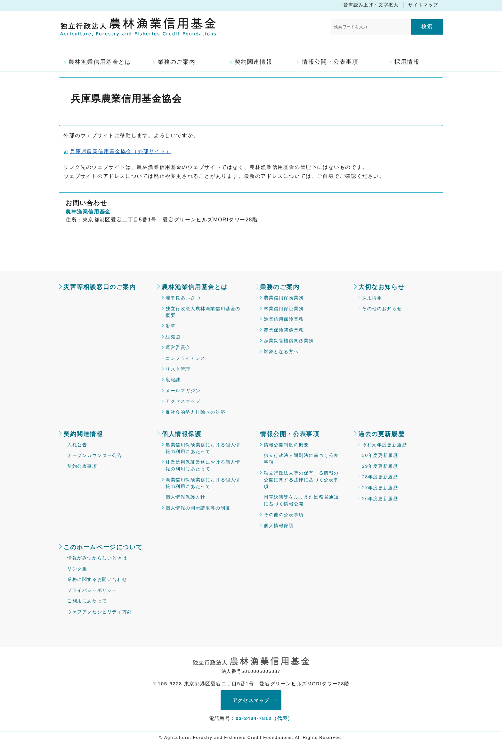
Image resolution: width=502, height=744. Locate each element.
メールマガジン (183, 390)
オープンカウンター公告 (94, 455)
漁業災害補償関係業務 (289, 340)
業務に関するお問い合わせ (97, 579)
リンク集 (77, 568)
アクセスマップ (183, 401)
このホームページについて (102, 547)
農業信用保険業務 (284, 297)
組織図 (173, 336)
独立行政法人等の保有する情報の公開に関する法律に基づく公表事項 (301, 479)
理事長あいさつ (183, 297)
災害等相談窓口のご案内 (99, 287)
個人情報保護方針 (186, 497)
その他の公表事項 (284, 514)
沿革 (170, 325)
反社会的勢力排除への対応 (195, 412)
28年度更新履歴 (380, 476)
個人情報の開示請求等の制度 (198, 507)
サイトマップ (423, 4)
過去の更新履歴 (381, 434)
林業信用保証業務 (284, 308)
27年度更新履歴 (380, 487)
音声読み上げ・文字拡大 (371, 4)
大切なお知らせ (381, 287)
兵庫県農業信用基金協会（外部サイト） (120, 151)
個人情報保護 (181, 434)
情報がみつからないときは (97, 557)
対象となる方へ (281, 351)
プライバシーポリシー (92, 590)
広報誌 (173, 379)
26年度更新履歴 (380, 498)
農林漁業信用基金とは (195, 287)
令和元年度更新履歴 (384, 444)
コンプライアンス (186, 358)
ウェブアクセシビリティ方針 (99, 611)
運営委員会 (178, 347)
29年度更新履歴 (380, 466)
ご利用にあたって (87, 600)
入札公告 (77, 444)
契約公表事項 (82, 466)
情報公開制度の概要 (286, 444)
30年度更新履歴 (380, 455)
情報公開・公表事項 (289, 434)
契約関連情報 (83, 434)
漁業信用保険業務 (284, 319)
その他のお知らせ (382, 308)
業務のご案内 (280, 287)
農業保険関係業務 (284, 330)
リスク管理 (178, 369)
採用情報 (372, 297)
